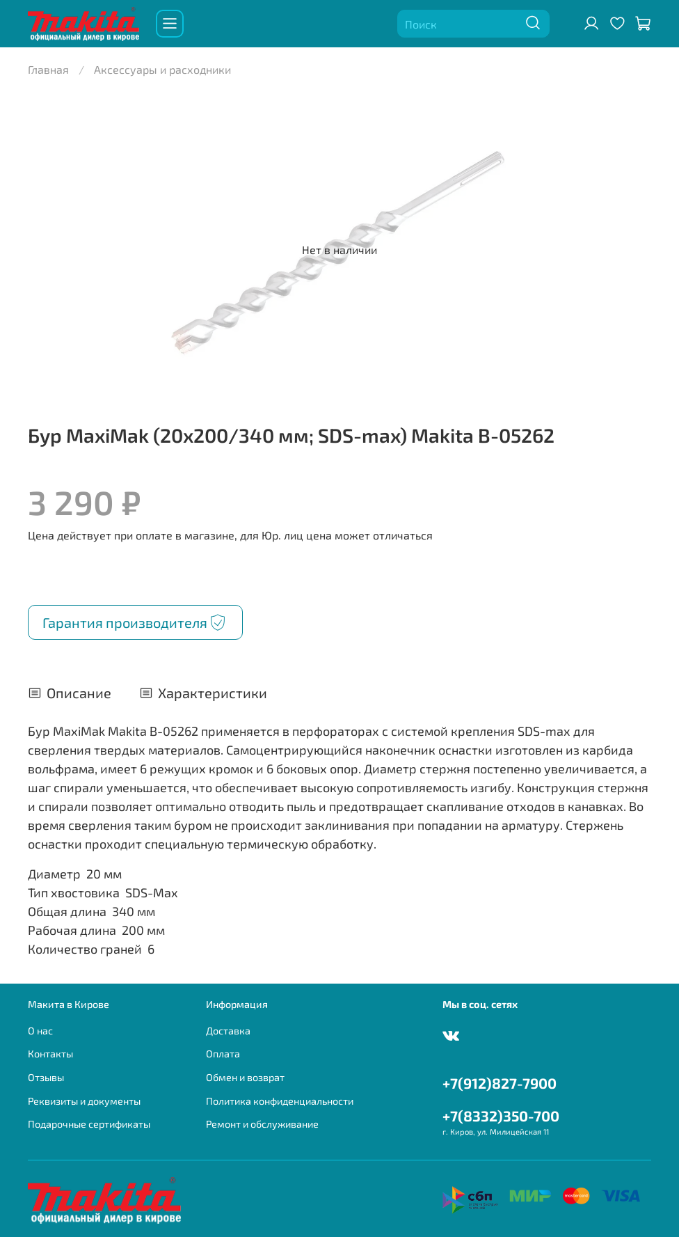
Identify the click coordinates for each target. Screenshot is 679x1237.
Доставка (228, 1031)
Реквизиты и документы (84, 1101)
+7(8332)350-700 (500, 1115)
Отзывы (46, 1077)
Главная (48, 69)
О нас (40, 1031)
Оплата (223, 1053)
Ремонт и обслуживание (262, 1124)
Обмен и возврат (245, 1077)
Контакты (50, 1053)
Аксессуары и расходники (162, 69)
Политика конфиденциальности (279, 1101)
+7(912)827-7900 (499, 1083)
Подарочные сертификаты (89, 1124)
